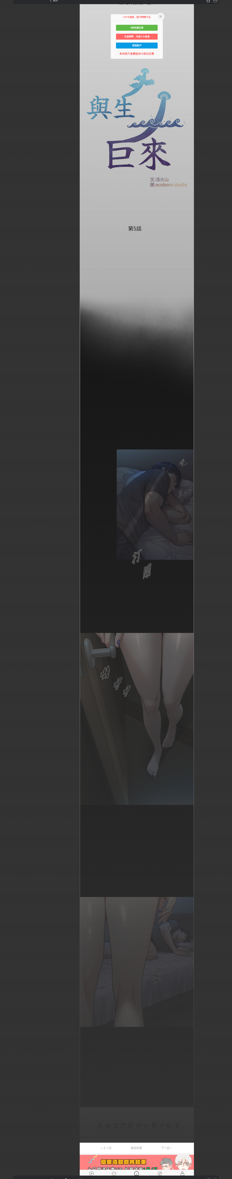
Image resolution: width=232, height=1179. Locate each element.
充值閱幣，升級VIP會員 (137, 36)
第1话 (6, 3)
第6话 (6, 31)
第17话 (7, 108)
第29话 (7, 191)
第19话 (7, 121)
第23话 (7, 149)
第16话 (7, 101)
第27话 (7, 177)
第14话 (7, 87)
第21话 (7, 135)
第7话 (6, 38)
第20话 (7, 128)
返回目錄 (9, 208)
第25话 (7, 163)
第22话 (7, 142)
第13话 (7, 80)
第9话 (6, 52)
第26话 (7, 170)
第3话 (6, 10)
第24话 (7, 156)
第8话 (6, 45)
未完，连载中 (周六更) (16, 198)
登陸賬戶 (137, 45)
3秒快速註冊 (136, 27)
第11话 (7, 66)
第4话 (6, 17)
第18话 (7, 114)
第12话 (7, 73)
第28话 (7, 184)
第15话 (7, 94)
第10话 (7, 59)
